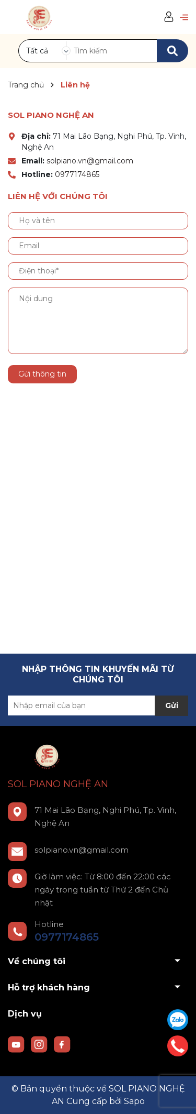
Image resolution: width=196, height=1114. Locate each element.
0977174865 (77, 174)
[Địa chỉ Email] (98, 705)
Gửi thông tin (42, 374)
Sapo (134, 1101)
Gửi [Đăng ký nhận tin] (171, 705)
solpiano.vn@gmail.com (90, 161)
